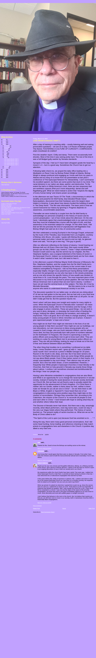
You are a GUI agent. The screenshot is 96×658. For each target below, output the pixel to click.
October (6, 148)
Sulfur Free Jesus (5, 214)
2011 (4, 174)
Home (64, 508)
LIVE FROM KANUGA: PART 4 (11, 160)
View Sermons (5, 184)
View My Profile (5, 223)
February (6, 166)
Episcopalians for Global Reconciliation (11, 208)
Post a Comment (37, 505)
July (5, 151)
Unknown (41, 451)
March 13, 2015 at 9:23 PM (44, 448)
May (5, 154)
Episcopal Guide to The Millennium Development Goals (15, 207)
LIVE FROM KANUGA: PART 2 (11, 163)
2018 (4, 139)
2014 (4, 169)
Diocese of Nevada (6, 206)
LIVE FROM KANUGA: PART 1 (11, 164)
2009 (4, 177)
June (5, 153)
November (7, 147)
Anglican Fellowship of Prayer (9, 203)
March (6, 157)
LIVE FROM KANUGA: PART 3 (11, 162)
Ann (39, 442)
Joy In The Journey (6, 211)
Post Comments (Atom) (47, 512)
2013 (4, 171)
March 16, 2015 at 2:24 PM (44, 502)
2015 (4, 144)
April (5, 156)
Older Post (92, 508)
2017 (4, 141)
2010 (4, 175)
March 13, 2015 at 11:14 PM (45, 460)
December (7, 145)
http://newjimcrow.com (59, 286)
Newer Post (36, 508)
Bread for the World (6, 205)
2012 (4, 172)
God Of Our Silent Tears (7, 210)
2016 (4, 142)
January (6, 167)
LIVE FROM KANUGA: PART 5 (11, 159)
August (6, 150)
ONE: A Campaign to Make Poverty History (12, 212)
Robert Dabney (43, 463)
